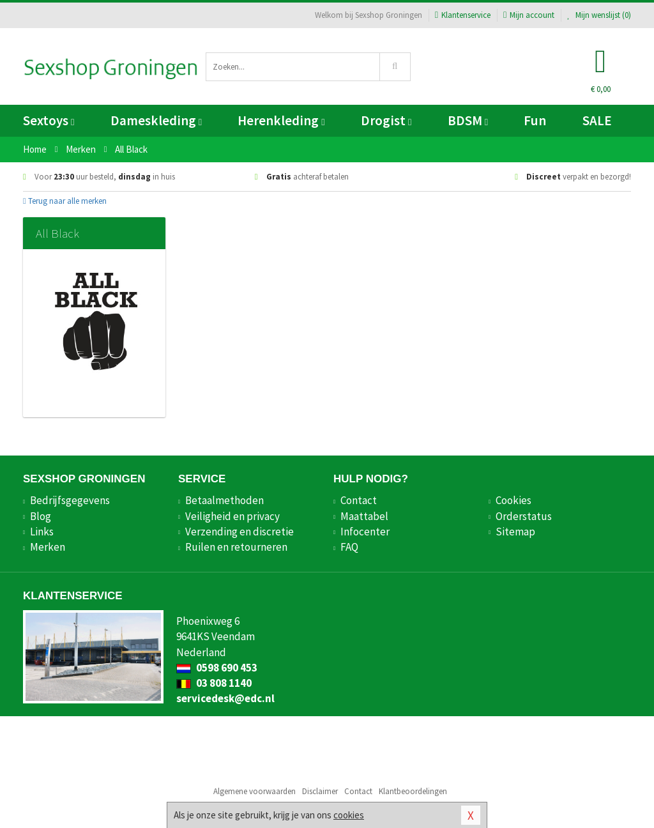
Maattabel (364, 516)
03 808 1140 (214, 683)
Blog (40, 516)
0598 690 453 (216, 668)
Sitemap (515, 532)
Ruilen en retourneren (236, 547)
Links (42, 532)
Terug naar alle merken (65, 200)
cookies (348, 815)
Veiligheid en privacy (232, 516)
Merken (47, 547)
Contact (358, 500)
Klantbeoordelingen (413, 791)
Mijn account (528, 15)
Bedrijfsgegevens (70, 500)
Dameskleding (156, 120)
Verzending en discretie (239, 532)
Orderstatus (524, 516)
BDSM (468, 120)
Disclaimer (320, 791)
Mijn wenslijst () (599, 15)
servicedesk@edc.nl (225, 698)
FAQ (349, 547)
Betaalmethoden (224, 500)
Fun (535, 120)
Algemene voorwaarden (254, 791)
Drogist (386, 120)
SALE (597, 120)
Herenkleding (281, 120)
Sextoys (48, 120)
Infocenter (365, 532)
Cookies (513, 500)
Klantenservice (462, 15)
